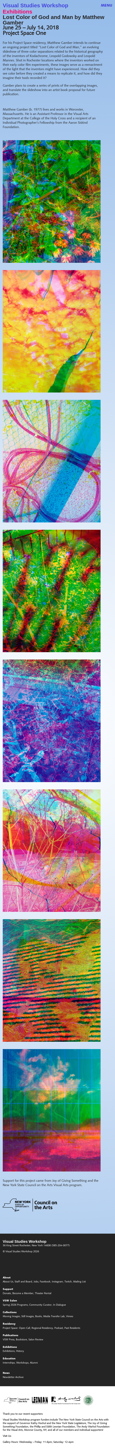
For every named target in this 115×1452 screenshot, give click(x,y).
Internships (9, 1363)
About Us (8, 1282)
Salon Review (35, 1340)
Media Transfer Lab (54, 1316)
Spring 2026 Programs (15, 1305)
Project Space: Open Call (16, 1328)
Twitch (68, 1282)
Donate (7, 1293)
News (6, 1373)
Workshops (22, 1363)
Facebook (45, 1282)
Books (38, 1316)
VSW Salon (10, 1301)
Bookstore (21, 1340)
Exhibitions (17, 11)
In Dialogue (59, 1305)
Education (9, 1359)
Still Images (27, 1316)
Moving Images (11, 1316)
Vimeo (69, 1316)
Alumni (34, 1363)
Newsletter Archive (13, 1377)
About (7, 1278)
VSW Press (8, 1340)
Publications (10, 1335)
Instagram (57, 1282)
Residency (9, 1324)
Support (8, 1289)
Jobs (36, 1282)
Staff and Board (23, 1282)
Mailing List (79, 1282)
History (20, 1351)
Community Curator (40, 1305)
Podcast (58, 1328)
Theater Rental (43, 1293)
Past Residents (72, 1328)
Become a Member (22, 1293)
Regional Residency (42, 1328)
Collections (10, 1312)
